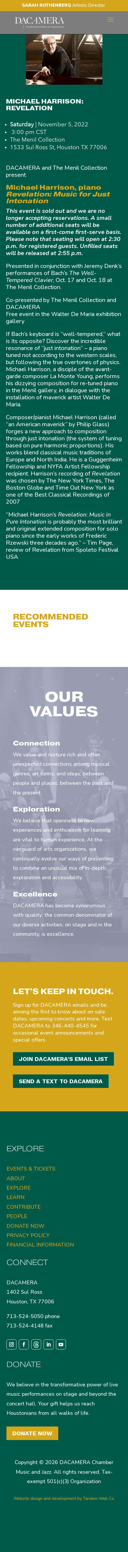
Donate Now (32, 1459)
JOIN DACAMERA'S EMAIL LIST (63, 1058)
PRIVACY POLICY (27, 1261)
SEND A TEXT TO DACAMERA (61, 1081)
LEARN (15, 1223)
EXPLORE (18, 1214)
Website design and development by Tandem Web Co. (64, 1525)
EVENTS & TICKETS (30, 1195)
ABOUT (15, 1204)
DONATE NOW (25, 1252)
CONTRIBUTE (23, 1233)
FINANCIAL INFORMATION (40, 1271)
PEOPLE (16, 1243)
